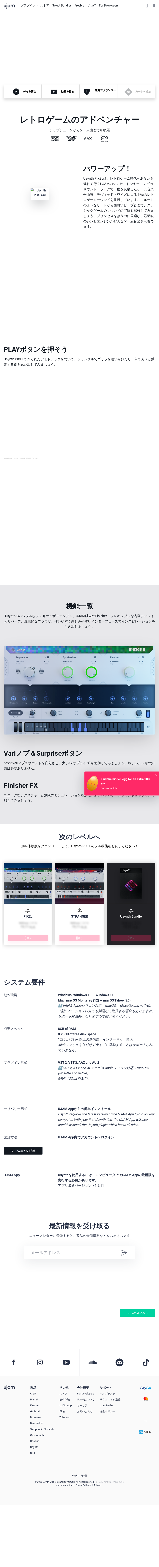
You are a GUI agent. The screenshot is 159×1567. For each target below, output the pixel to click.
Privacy (98, 1547)
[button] (131, 5)
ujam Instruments (11, 458)
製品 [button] (33, 1449)
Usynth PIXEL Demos (28, 458)
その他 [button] (63, 1449)
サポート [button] (106, 1449)
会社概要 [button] (83, 1449)
